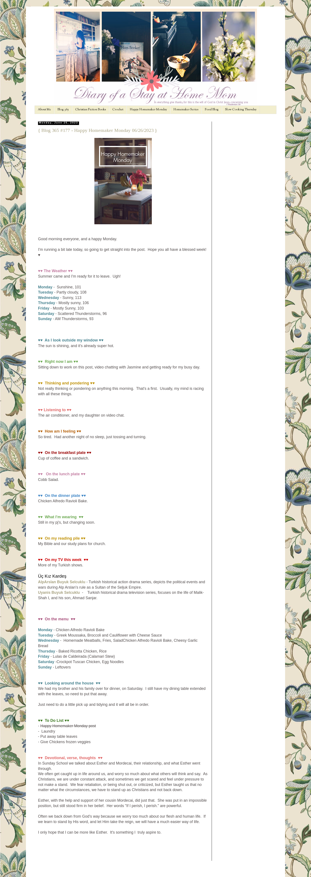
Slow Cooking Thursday (241, 109)
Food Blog (212, 109)
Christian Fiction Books (90, 109)
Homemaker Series (185, 109)
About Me (44, 109)
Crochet (117, 109)
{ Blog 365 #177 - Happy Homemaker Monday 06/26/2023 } (97, 130)
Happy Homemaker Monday (148, 109)
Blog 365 (63, 109)
